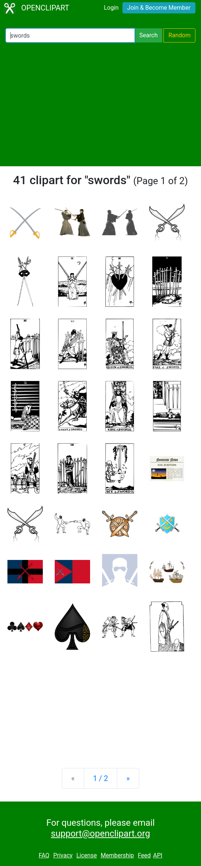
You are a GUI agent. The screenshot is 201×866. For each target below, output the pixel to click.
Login (111, 7)
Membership (117, 855)
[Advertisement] (100, 104)
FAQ (44, 855)
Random (179, 35)
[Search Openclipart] (70, 35)
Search (148, 35)
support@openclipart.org (100, 833)
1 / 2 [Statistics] (100, 778)
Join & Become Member (159, 7)
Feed (144, 855)
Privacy (63, 855)
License (86, 855)
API (157, 855)
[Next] (128, 778)
